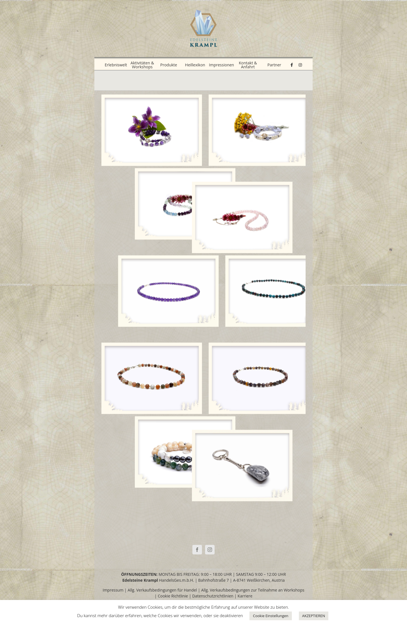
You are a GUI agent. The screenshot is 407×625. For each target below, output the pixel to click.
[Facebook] (197, 549)
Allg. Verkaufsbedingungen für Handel (162, 590)
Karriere (245, 596)
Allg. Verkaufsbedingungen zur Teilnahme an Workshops (252, 590)
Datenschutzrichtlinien (212, 596)
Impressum (113, 590)
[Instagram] (210, 549)
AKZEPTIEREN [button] (313, 615)
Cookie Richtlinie (173, 596)
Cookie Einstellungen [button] (270, 615)
